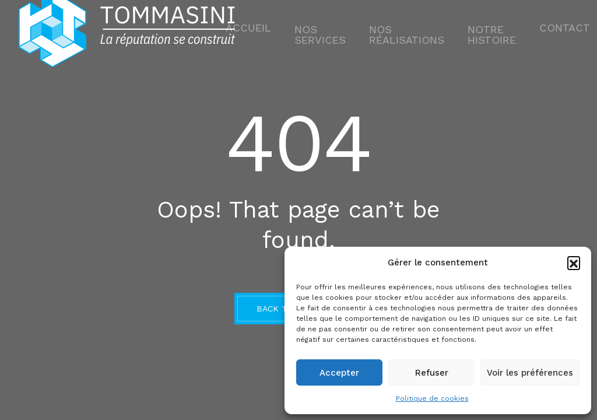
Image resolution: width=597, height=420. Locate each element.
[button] (574, 262)
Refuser (431, 373)
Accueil (275, 32)
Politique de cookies (432, 398)
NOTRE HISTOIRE (478, 32)
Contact (539, 32)
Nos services (334, 32)
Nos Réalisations (406, 32)
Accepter (339, 373)
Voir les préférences (530, 373)
